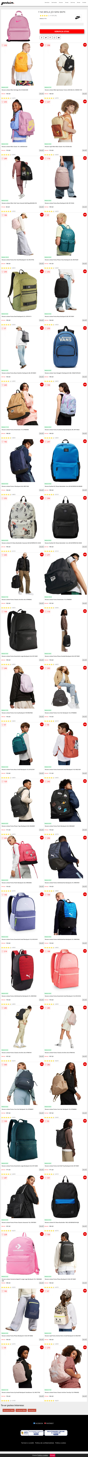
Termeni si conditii (27, 1443)
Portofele (84, 2)
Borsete (78, 2)
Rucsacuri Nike (9, 1410)
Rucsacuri (61, 2)
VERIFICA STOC (61, 31)
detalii (41, 94)
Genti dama (47, 2)
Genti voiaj (73, 2)
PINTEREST (49, 1423)
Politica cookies (60, 1443)
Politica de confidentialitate (44, 1443)
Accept (52, 1455)
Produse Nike (21, 1410)
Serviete (66, 2)
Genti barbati (54, 2)
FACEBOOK (38, 1423)
